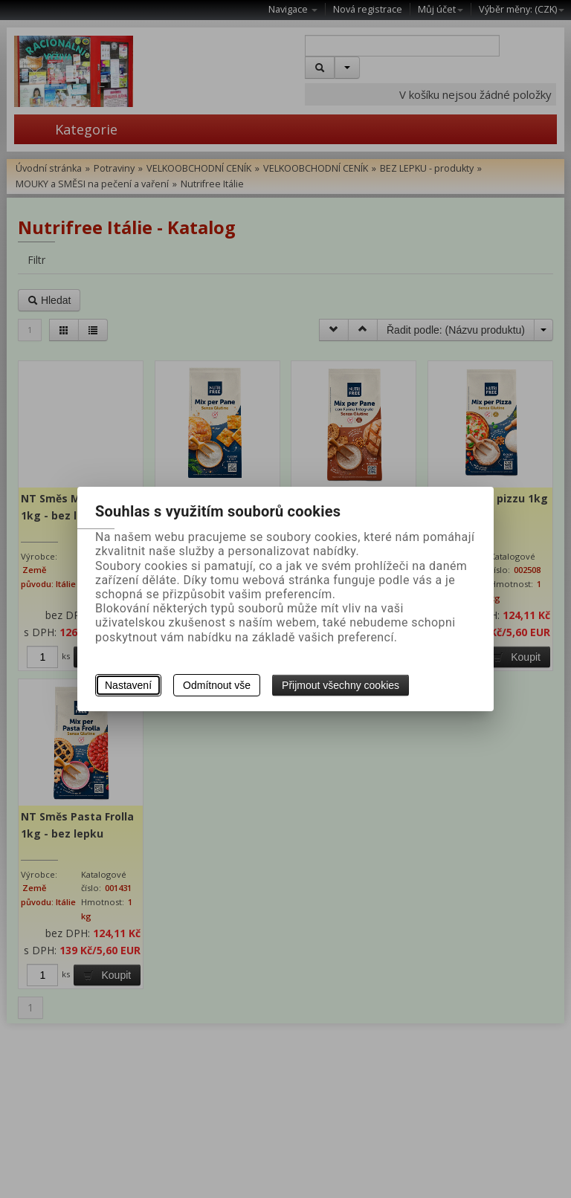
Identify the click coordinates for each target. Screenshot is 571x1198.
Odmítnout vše (217, 685)
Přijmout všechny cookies (340, 685)
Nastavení (128, 685)
